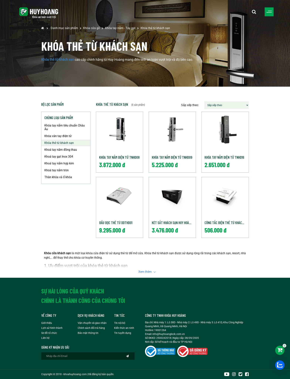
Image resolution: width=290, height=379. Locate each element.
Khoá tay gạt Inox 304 (58, 156)
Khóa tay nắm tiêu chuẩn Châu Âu (64, 127)
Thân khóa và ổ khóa (58, 177)
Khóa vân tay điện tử (58, 136)
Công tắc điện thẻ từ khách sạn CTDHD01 (226, 222)
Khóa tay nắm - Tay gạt (120, 28)
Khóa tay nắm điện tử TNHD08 (119, 157)
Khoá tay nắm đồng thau (60, 149)
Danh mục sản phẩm (64, 28)
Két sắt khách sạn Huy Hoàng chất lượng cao (174, 222)
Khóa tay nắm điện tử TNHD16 (224, 157)
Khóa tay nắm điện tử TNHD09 (172, 157)
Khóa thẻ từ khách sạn (155, 28)
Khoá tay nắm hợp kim (59, 163)
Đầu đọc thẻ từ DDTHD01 (115, 222)
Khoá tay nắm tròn (56, 170)
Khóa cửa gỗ (91, 28)
